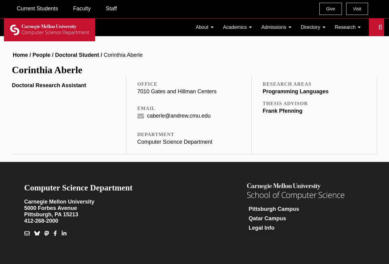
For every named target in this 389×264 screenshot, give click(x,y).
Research (345, 27)
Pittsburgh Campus (274, 209)
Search (372, 27)
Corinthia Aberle (123, 55)
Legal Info (261, 228)
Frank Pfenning (282, 111)
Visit (357, 8)
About (202, 27)
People (41, 55)
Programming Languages (296, 91)
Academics (235, 27)
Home (20, 55)
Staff (111, 8)
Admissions (273, 27)
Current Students (37, 8)
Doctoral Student (77, 55)
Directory (310, 27)
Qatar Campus (267, 218)
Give (330, 8)
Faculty (82, 8)
